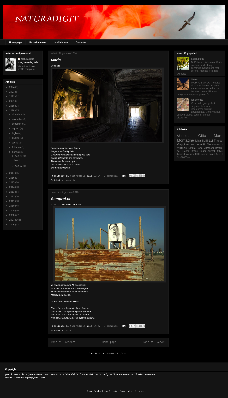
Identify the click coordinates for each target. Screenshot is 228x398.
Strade (194, 151)
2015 (12, 182)
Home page (15, 42)
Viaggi (181, 144)
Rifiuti (220, 151)
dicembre (17, 114)
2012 (12, 196)
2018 (12, 110)
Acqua (190, 144)
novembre (17, 119)
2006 (12, 224)
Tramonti (181, 154)
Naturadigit (78, 176)
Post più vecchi (154, 342)
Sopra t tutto (197, 58)
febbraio (16, 147)
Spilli (205, 140)
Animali (211, 151)
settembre (17, 123)
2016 (12, 177)
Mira (198, 140)
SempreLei (60, 199)
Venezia (71, 180)
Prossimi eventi (38, 42)
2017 (12, 173)
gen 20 (19, 156)
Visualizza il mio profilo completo (26, 67)
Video (187, 157)
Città (202, 136)
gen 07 (19, 166)
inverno (204, 154)
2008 (12, 215)
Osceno (195, 79)
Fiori (183, 157)
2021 (12, 101)
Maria (56, 60)
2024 (12, 87)
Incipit (212, 154)
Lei (211, 140)
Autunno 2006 (193, 154)
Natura (192, 148)
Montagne (185, 140)
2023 (12, 91)
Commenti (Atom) (117, 353)
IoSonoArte (197, 99)
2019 (12, 105)
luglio (15, 133)
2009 (12, 210)
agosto (16, 128)
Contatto (81, 42)
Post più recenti (63, 342)
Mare (68, 330)
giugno (16, 137)
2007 (12, 219)
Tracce (218, 140)
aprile (15, 142)
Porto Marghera (205, 148)
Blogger (140, 391)
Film (179, 157)
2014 (12, 187)
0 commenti (111, 176)
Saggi (203, 151)
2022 (12, 96)
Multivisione (61, 42)
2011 (12, 201)
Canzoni (219, 154)
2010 (12, 205)
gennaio (16, 151)
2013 (12, 191)
